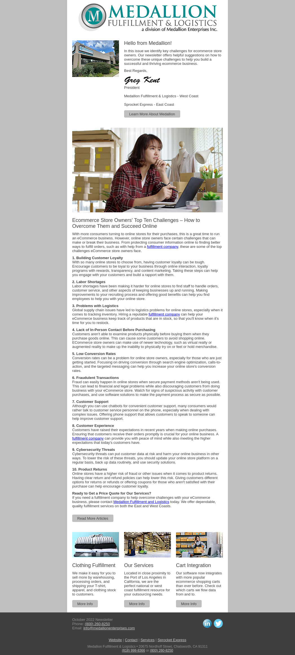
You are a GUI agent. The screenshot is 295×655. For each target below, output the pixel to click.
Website (115, 640)
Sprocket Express (172, 640)
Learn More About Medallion (152, 114)
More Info (85, 604)
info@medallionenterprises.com (109, 628)
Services (147, 640)
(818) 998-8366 (133, 650)
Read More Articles (92, 518)
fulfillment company (162, 246)
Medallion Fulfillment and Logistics (141, 502)
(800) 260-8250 (97, 624)
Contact (131, 640)
